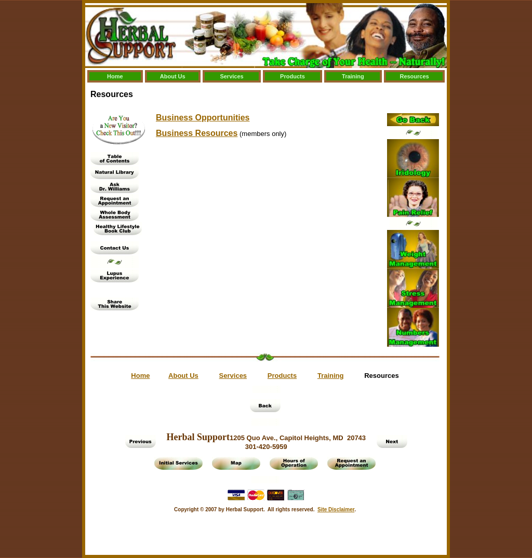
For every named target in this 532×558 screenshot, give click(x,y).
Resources (414, 76)
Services (231, 76)
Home (115, 76)
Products (292, 76)
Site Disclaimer (335, 509)
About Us (172, 76)
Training (353, 76)
